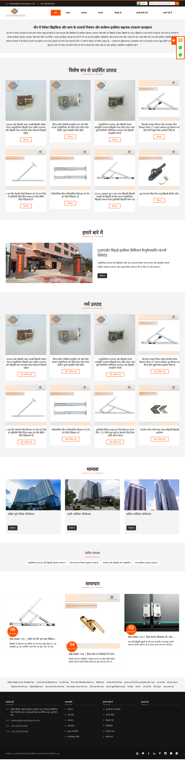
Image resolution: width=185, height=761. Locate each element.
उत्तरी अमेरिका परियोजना (79, 515)
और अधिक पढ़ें (26, 377)
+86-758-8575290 (20, 733)
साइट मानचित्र (73, 733)
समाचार (84, 13)
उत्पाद (68, 13)
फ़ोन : (8, 727)
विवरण (25, 139)
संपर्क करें (10, 703)
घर (56, 13)
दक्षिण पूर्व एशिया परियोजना (21, 515)
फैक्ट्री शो (118, 13)
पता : (8, 711)
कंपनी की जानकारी (113, 711)
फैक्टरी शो (110, 722)
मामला (100, 13)
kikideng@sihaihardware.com (22, 3)
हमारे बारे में (167, 13)
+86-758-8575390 (47, 3)
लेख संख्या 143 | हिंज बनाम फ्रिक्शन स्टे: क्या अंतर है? (154, 638)
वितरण (70, 711)
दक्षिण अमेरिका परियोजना (138, 515)
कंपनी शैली (110, 716)
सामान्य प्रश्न (110, 733)
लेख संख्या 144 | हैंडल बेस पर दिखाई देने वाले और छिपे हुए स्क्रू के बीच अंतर (106, 655)
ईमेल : (8, 722)
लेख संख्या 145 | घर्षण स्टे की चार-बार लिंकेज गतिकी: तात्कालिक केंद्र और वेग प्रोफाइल (52, 640)
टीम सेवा (71, 716)
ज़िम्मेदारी (109, 727)
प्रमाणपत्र (71, 727)
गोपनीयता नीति (73, 738)
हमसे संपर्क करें (142, 13)
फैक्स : (8, 733)
